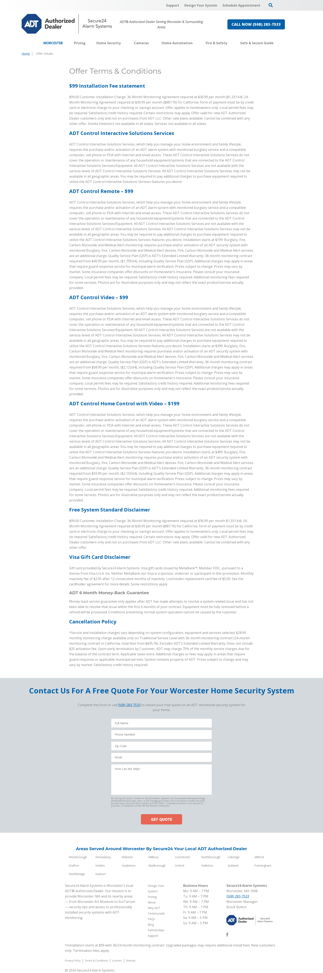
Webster (127, 857)
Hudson (100, 874)
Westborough (78, 857)
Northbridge (77, 874)
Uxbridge (234, 857)
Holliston (207, 865)
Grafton (74, 865)
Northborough (210, 857)
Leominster (182, 857)
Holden (100, 865)
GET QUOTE (161, 819)
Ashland (233, 865)
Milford (259, 857)
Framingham (262, 865)
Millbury (153, 857)
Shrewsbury (103, 857)
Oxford (179, 865)
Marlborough (157, 865)
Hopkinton (129, 865)
